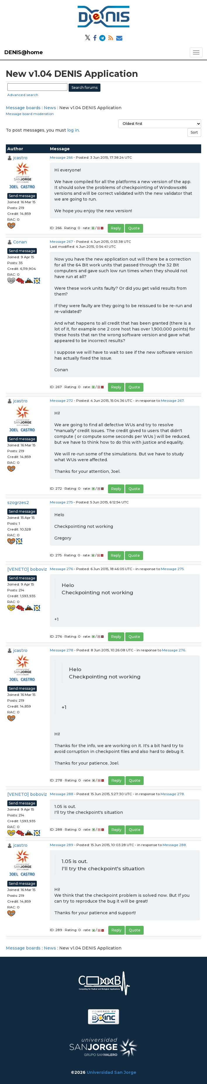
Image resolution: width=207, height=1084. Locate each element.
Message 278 (61, 650)
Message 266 (61, 157)
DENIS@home (23, 52)
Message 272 (61, 400)
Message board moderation (30, 114)
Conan (20, 242)
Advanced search (22, 95)
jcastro (20, 157)
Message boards (23, 107)
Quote (134, 228)
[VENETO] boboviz (27, 569)
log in (73, 130)
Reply (116, 228)
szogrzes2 (18, 502)
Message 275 (61, 502)
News (50, 107)
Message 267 (61, 241)
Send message (22, 196)
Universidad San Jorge (111, 1072)
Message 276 (61, 569)
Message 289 (61, 845)
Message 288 (61, 794)
